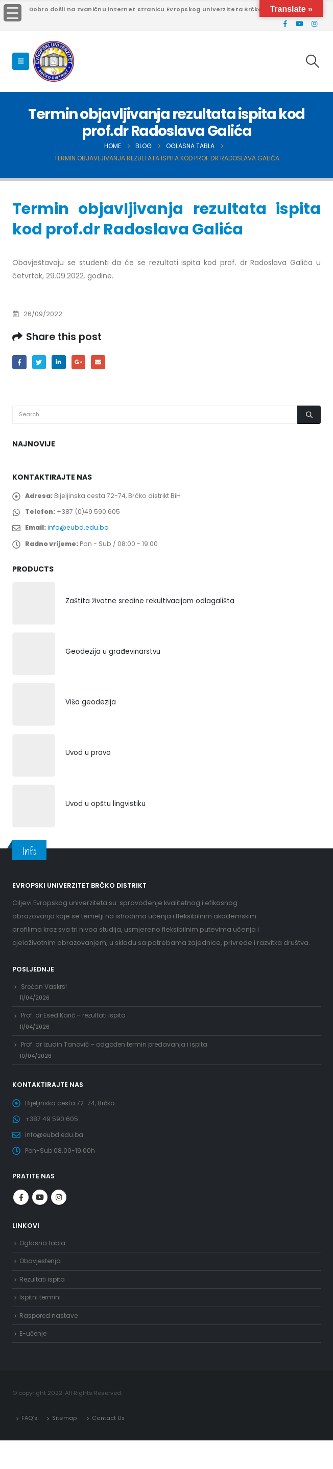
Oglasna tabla (43, 1265)
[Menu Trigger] (12, 12)
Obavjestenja (41, 1284)
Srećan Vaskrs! (45, 995)
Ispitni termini (41, 1322)
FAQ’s (29, 1446)
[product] (33, 609)
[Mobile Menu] (20, 61)
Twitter (40, 362)
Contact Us (108, 1446)
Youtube (39, 1218)
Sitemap (65, 1446)
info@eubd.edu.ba (80, 532)
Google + (82, 362)
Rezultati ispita (42, 1303)
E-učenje (34, 1361)
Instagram (58, 1218)
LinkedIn (61, 362)
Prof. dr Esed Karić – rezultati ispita (76, 1027)
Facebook (19, 362)
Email (102, 362)
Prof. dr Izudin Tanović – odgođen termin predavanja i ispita (119, 1058)
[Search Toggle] (313, 61)
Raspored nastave (50, 1341)
